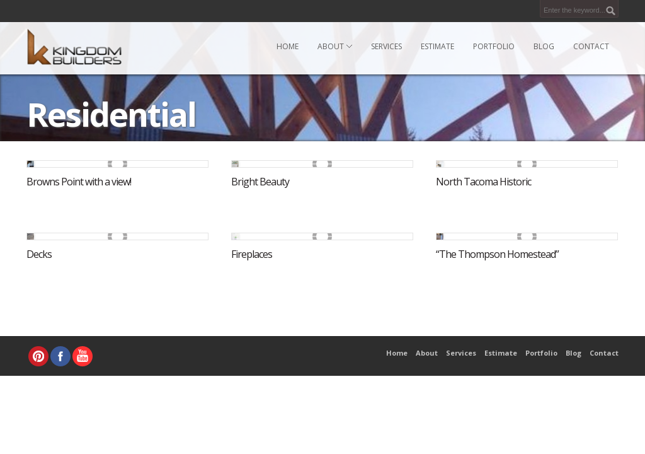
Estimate (437, 46)
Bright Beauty (260, 182)
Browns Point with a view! (78, 182)
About (334, 46)
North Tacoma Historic (483, 182)
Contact (591, 46)
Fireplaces (251, 254)
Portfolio (494, 46)
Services (386, 46)
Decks (39, 254)
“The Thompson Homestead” (497, 254)
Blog (544, 46)
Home (288, 46)
